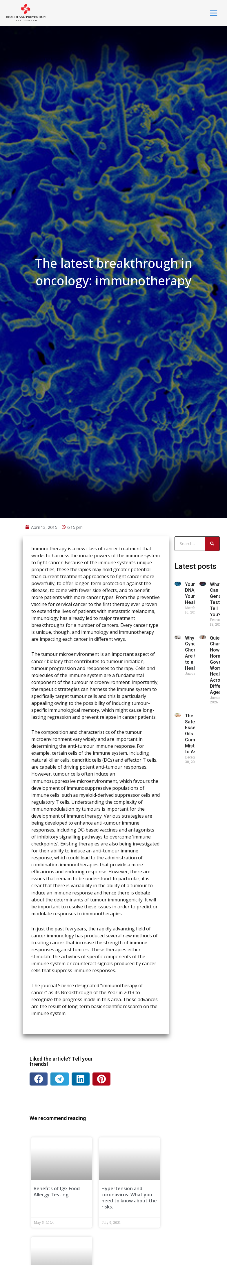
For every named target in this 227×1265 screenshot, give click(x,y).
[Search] (212, 943)
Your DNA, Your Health (192, 993)
